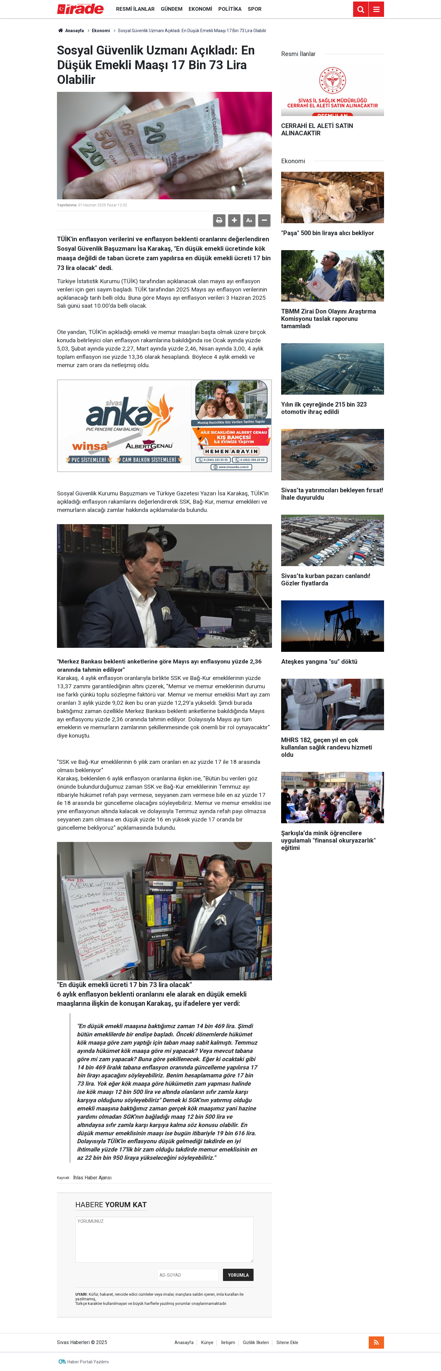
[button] (234, 220)
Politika (230, 9)
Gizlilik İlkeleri (256, 1342)
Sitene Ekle (287, 1342)
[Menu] (376, 9)
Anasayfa (70, 30)
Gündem (172, 9)
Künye (207, 1342)
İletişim (228, 1342)
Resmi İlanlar (135, 9)
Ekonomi (200, 9)
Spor (255, 9)
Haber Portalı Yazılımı (88, 1361)
